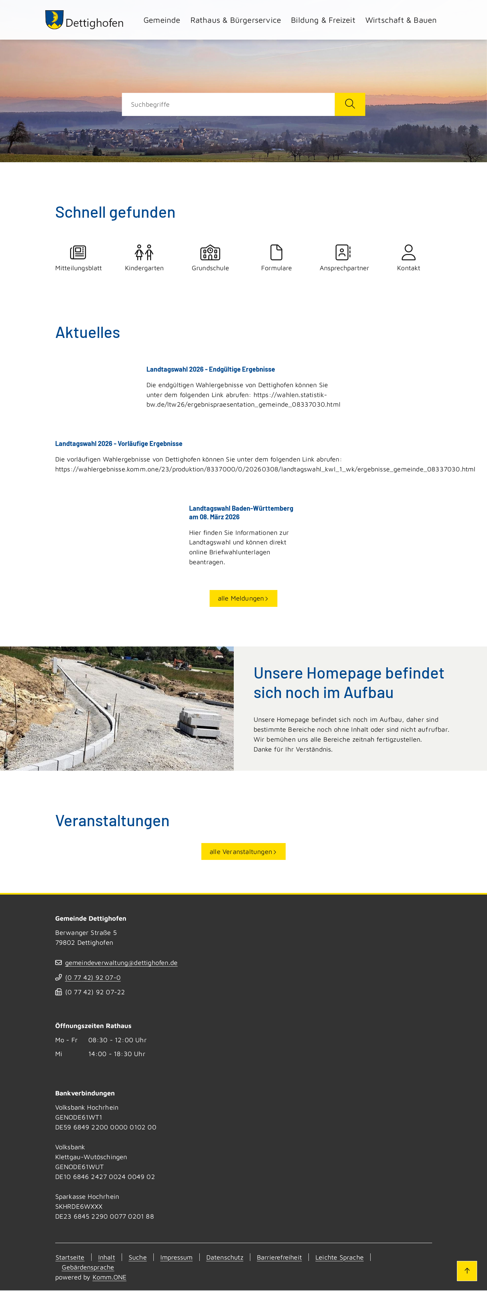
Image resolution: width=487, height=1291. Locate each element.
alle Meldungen (241, 599)
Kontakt (409, 258)
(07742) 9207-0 (93, 978)
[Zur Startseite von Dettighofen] (85, 19)
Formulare (277, 258)
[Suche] (228, 104)
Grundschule (210, 258)
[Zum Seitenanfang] (466, 1270)
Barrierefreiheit (283, 1258)
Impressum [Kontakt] (178, 1258)
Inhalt (106, 1258)
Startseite (70, 1258)
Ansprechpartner (343, 258)
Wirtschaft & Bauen (401, 19)
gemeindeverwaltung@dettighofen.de (122, 963)
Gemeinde (162, 19)
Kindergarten (144, 258)
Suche (138, 1258)
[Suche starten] (350, 104)
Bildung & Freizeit (323, 19)
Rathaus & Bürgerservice (235, 19)
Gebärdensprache (88, 1268)
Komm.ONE (110, 1277)
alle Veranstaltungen (241, 852)
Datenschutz (227, 1258)
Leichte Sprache (345, 1258)
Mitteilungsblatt (78, 258)
